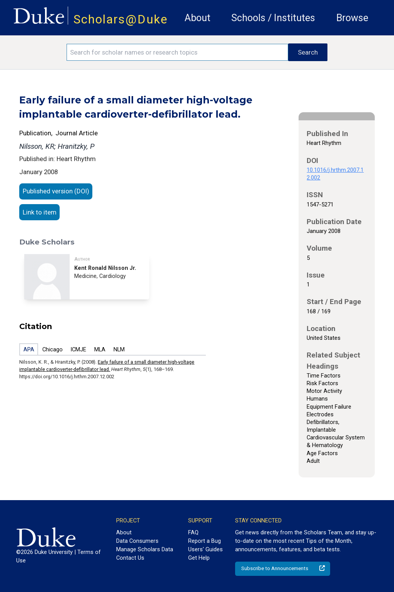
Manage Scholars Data (144, 549)
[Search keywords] (177, 52)
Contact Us (130, 557)
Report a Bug (204, 540)
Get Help (199, 557)
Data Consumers (137, 540)
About (197, 17)
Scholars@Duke (120, 19)
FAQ (193, 532)
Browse (352, 17)
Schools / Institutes (273, 17)
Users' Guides (205, 549)
